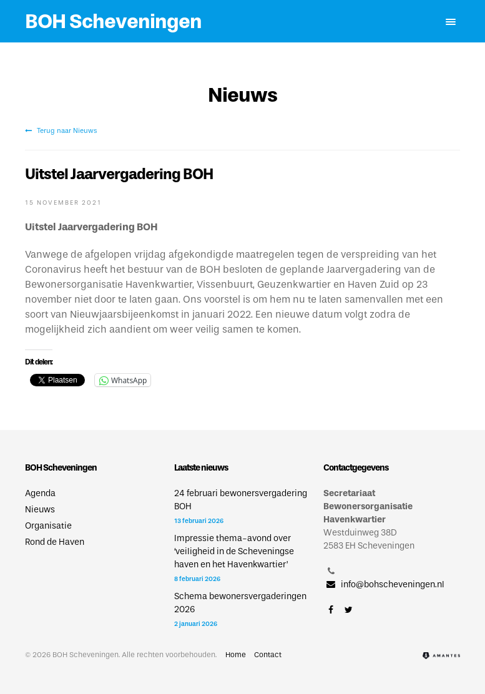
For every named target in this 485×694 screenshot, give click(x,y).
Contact (268, 654)
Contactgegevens (355, 467)
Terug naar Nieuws (61, 130)
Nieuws (40, 509)
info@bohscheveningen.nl (383, 584)
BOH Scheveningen (113, 21)
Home (235, 654)
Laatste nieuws (201, 467)
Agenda (40, 493)
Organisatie (48, 525)
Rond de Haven (54, 542)
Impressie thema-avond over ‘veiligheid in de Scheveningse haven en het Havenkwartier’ (234, 551)
